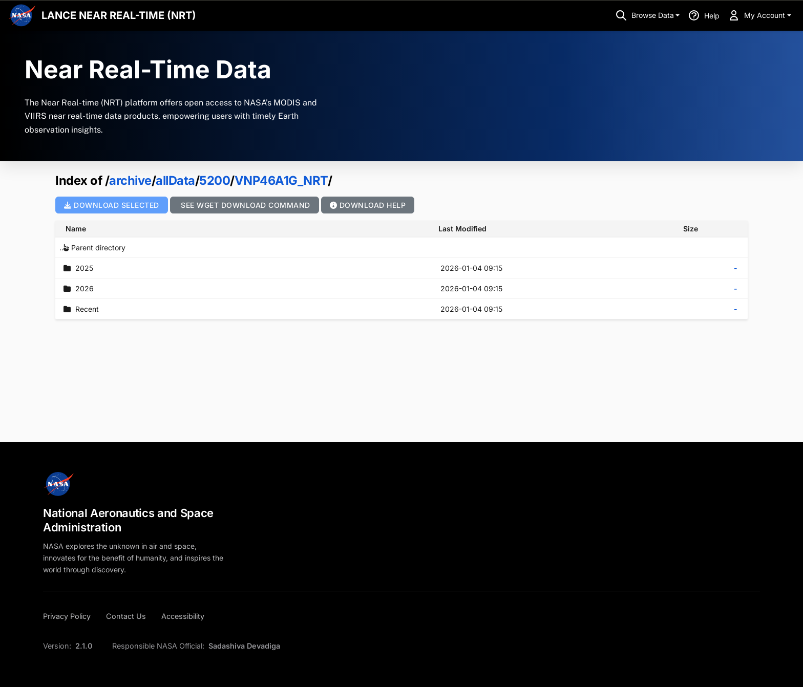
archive (130, 180)
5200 (214, 180)
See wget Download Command (244, 205)
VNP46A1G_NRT (281, 180)
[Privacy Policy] (70, 616)
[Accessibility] (182, 616)
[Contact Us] (126, 616)
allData (175, 180)
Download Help (368, 205)
